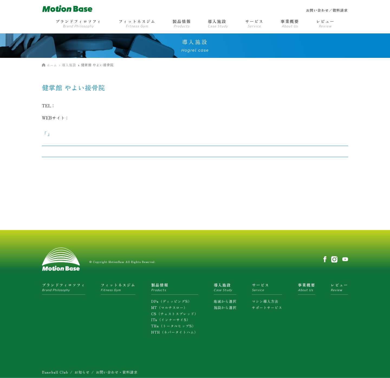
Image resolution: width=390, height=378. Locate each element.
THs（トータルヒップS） (173, 327)
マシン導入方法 (265, 302)
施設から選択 (225, 308)
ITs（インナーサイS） (170, 321)
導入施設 (69, 64)
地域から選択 (225, 302)
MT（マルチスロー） (169, 308)
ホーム (52, 65)
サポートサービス (267, 308)
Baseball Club (55, 373)
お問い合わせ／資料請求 (327, 10)
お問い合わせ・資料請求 (117, 373)
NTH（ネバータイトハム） (174, 333)
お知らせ (82, 373)
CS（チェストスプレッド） (174, 314)
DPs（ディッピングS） (171, 302)
